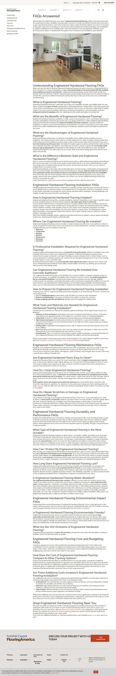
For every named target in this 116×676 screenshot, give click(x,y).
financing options (50, 598)
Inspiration (25, 660)
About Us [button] (67, 10)
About (52, 660)
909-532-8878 (109, 3)
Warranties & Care (39, 662)
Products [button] (42, 10)
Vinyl (8, 26)
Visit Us (66, 3)
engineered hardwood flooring (58, 180)
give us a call (94, 615)
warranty (40, 386)
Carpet (9, 15)
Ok (96, 672)
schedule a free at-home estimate (67, 340)
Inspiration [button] (54, 10)
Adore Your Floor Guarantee (71, 609)
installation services (46, 340)
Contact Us (79, 10)
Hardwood (10, 18)
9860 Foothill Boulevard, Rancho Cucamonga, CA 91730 (97, 660)
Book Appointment (99, 638)
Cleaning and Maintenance (16, 28)
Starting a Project (13, 34)
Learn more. (55, 673)
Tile (8, 23)
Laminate (10, 20)
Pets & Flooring (12, 31)
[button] (98, 10)
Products (12, 660)
